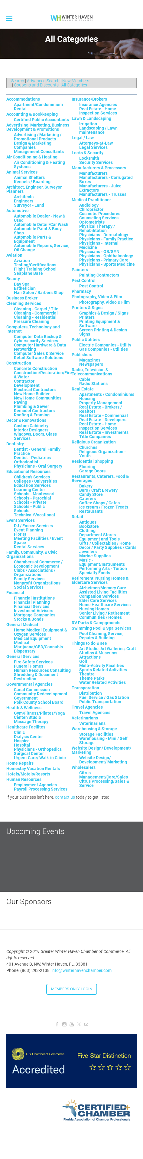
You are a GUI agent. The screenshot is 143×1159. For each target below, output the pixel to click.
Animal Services (21, 172)
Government (26, 698)
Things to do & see (89, 643)
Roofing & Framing (32, 414)
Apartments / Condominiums (106, 394)
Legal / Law (83, 137)
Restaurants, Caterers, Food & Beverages (100, 478)
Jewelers (88, 551)
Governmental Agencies (29, 684)
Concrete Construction (35, 368)
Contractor (24, 381)
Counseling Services (99, 217)
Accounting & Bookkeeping (32, 114)
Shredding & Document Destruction (36, 676)
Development (27, 385)
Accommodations (23, 99)
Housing (87, 398)
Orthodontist (26, 461)
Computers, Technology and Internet (33, 329)
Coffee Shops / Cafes (99, 502)
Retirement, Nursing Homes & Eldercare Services (100, 580)
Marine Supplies (95, 555)
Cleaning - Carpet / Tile (36, 308)
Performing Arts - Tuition (103, 568)
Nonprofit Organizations (37, 583)
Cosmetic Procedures (99, 213)
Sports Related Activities (103, 669)
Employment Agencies (35, 784)
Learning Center (29, 489)
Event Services (20, 520)
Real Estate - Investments (103, 432)
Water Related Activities (102, 682)
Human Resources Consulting (42, 670)
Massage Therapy (31, 721)
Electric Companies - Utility (105, 345)
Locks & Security (87, 152)
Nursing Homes (94, 608)
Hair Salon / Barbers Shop (38, 292)
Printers (87, 317)
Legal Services (93, 147)
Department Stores (97, 534)
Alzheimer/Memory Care (102, 587)
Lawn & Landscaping (91, 118)
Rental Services (29, 546)
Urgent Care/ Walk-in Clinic (40, 757)
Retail (77, 516)
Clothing (87, 530)
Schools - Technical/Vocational (34, 512)
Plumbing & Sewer (31, 406)
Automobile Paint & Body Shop (38, 230)
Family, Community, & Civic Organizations (31, 554)
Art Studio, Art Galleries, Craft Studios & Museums (107, 650)
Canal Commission (32, 689)
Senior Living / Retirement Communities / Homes (104, 615)
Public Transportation (100, 701)
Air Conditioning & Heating (31, 157)
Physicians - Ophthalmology (106, 255)
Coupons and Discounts (36, 85)
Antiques (87, 522)
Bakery (86, 486)
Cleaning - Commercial (36, 313)
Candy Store (91, 494)
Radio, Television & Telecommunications (92, 371)
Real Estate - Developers (102, 419)
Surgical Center (29, 753)
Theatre (87, 674)
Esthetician (25, 288)
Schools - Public (29, 506)
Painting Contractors (99, 275)
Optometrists (92, 222)
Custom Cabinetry (31, 425)
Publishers (82, 354)
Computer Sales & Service (39, 353)
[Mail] (86, 1024)
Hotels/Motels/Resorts (28, 774)
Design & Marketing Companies (32, 145)
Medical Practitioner (91, 199)
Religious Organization (94, 442)
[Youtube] (72, 1024)
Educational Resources (28, 471)
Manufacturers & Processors (99, 167)
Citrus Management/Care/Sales (103, 774)
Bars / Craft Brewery (98, 490)
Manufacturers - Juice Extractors (100, 188)
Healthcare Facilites (25, 727)
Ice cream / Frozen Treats (103, 507)
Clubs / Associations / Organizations (34, 572)
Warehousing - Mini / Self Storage (103, 740)
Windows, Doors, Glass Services (35, 436)
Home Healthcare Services (105, 604)
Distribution (90, 693)
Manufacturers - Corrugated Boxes (106, 179)
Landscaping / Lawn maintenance (98, 130)
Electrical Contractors (35, 389)
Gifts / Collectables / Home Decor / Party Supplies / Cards (107, 545)
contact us (65, 797)
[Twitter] (79, 1024)
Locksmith (89, 158)
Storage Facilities (96, 734)
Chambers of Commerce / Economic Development (38, 564)
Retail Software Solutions (38, 357)
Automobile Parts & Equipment (32, 239)
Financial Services (31, 606)
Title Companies (95, 436)
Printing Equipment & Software (99, 323)
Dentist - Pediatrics (32, 457)
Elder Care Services (98, 600)
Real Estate (83, 389)
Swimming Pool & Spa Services (101, 628)
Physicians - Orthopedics (38, 749)
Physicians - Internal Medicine (99, 245)
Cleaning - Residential (35, 317)
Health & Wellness (23, 707)
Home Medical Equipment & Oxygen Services (40, 632)
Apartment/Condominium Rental (38, 106)
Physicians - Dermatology (103, 234)
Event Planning (28, 530)
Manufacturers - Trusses (102, 194)
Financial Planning (32, 602)
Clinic (19, 732)
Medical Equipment (32, 638)
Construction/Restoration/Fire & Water (43, 374)
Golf (83, 661)
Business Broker (21, 298)
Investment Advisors (33, 610)
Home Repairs (20, 763)
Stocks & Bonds (29, 619)
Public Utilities (86, 339)
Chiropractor (91, 209)
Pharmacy (81, 291)
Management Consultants (39, 151)
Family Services (29, 578)
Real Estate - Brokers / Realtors (100, 409)
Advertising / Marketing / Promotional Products (37, 136)
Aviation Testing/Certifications (35, 262)
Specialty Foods (94, 572)
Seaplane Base (28, 273)
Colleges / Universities (35, 481)
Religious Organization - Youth (102, 453)
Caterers (87, 498)
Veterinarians (85, 718)
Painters (80, 269)
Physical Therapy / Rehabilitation (97, 228)
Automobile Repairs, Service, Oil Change (41, 247)
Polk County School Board (38, 702)
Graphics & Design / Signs (103, 313)
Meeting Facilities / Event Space (38, 540)
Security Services (96, 162)
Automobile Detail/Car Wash (41, 224)
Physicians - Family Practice (106, 238)
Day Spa (22, 284)
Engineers (23, 201)
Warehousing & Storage (94, 728)
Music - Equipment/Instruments (102, 562)
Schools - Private (30, 502)
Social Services (29, 587)
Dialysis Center (28, 736)
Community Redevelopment (40, 693)
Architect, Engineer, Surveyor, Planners (34, 189)
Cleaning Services (23, 303)
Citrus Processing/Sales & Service (104, 783)
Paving (20, 402)
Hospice (22, 740)
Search (17, 80)
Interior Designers (31, 430)
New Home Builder (32, 393)
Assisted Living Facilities (103, 592)
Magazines (89, 360)
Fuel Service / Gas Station (104, 697)
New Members (75, 80)
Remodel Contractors (34, 410)
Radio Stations (93, 383)
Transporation (85, 687)
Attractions (90, 657)
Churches (88, 447)
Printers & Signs (87, 307)
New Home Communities (37, 398)
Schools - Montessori (34, 493)
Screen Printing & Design (103, 329)
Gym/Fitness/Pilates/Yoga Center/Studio (39, 715)
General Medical (22, 624)
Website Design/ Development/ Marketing (101, 750)
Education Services (32, 485)
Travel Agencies (87, 707)
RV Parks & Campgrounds (96, 622)
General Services (22, 656)
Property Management (100, 402)
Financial (15, 592)
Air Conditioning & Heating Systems (39, 164)
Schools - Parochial (32, 498)
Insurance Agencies (98, 104)
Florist (20, 534)
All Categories (74, 85)
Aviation (14, 255)
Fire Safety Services (33, 661)
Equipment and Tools (99, 539)
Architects (24, 196)
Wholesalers (84, 767)
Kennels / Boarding (32, 181)
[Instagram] (64, 1024)
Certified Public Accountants (41, 119)
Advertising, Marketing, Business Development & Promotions (37, 127)
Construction (18, 363)
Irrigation (88, 123)
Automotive (17, 210)
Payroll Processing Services (40, 789)
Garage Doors (92, 470)
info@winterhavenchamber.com (81, 970)
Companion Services (99, 596)
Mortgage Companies (34, 614)
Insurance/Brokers (89, 99)
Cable (84, 379)
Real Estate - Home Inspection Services (98, 110)
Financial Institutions (34, 598)
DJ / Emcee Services (33, 525)
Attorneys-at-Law (96, 143)
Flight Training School (35, 269)
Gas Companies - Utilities (103, 349)
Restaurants (91, 511)
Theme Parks (92, 678)
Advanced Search (43, 80)
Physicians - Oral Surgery (38, 466)
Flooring (87, 466)
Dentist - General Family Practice (37, 451)
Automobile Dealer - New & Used (39, 218)
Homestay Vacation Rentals (33, 768)
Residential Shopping (92, 461)
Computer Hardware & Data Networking (40, 347)
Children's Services (32, 477)
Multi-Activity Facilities (101, 665)
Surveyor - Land (29, 205)
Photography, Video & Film (97, 296)
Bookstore (89, 526)
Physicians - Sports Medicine (107, 264)
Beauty (13, 278)
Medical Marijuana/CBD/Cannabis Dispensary (38, 646)
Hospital (22, 745)
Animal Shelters (29, 177)
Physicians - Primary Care (103, 260)
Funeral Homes (28, 666)
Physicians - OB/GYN (99, 251)
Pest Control (84, 280)
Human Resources (23, 779)
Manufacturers (93, 173)
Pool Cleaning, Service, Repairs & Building (101, 635)
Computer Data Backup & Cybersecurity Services (38, 338)
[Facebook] (57, 1024)
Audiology (89, 205)
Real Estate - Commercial (103, 415)
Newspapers (91, 364)
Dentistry (15, 443)
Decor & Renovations (26, 420)
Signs (84, 334)
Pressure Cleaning (31, 321)
